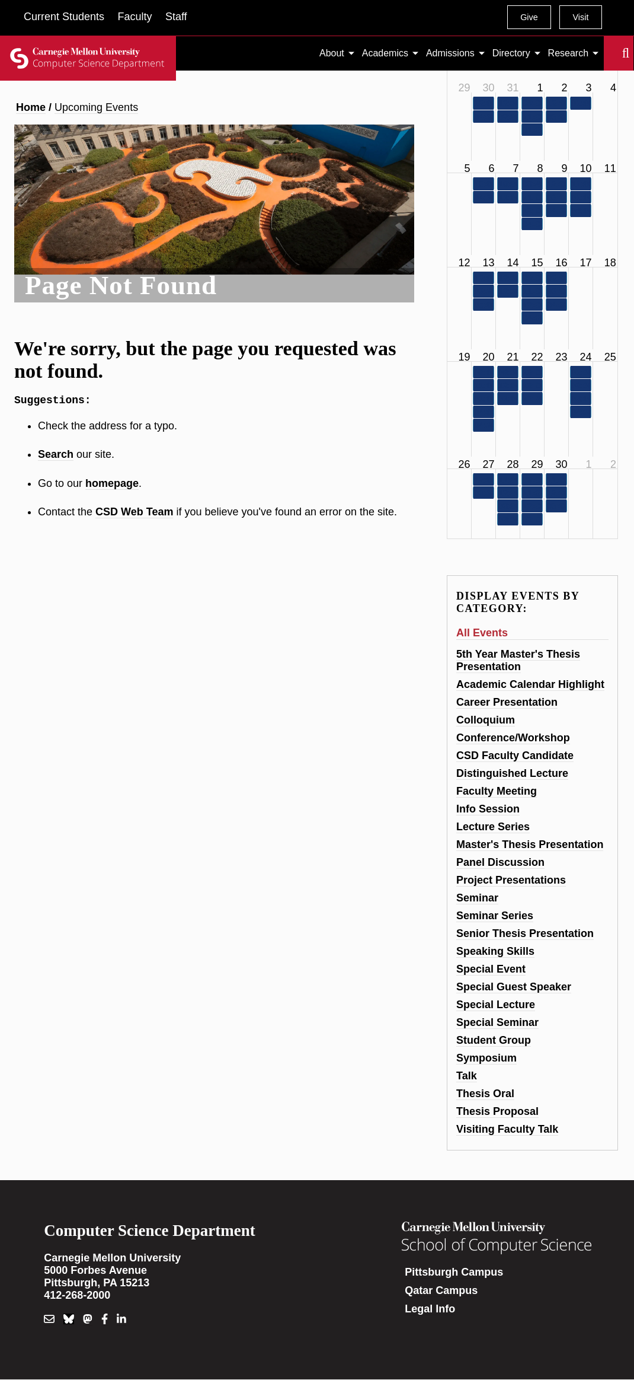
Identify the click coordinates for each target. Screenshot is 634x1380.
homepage (112, 486)
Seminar (477, 898)
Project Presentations (511, 880)
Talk (466, 1076)
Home (31, 107)
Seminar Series (494, 916)
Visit (580, 17)
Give (529, 17)
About (331, 53)
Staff (176, 17)
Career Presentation (507, 702)
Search (611, 53)
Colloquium (485, 720)
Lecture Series (493, 827)
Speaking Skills (495, 951)
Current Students (64, 17)
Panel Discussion (500, 862)
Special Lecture (495, 1005)
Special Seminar (497, 1022)
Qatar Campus (441, 1290)
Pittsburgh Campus (454, 1272)
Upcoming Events (96, 107)
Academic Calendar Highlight (530, 684)
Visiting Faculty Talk (507, 1129)
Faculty (134, 17)
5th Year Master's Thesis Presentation (518, 660)
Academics (385, 53)
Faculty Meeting (496, 791)
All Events (482, 633)
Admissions (450, 53)
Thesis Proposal (497, 1111)
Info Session (488, 809)
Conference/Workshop (513, 738)
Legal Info (430, 1309)
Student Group (493, 1040)
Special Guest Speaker (513, 987)
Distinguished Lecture (512, 773)
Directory (511, 53)
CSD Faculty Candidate (515, 755)
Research (568, 53)
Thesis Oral (485, 1093)
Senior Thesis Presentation (525, 933)
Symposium (486, 1058)
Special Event (491, 969)
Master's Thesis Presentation (529, 844)
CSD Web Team (134, 514)
